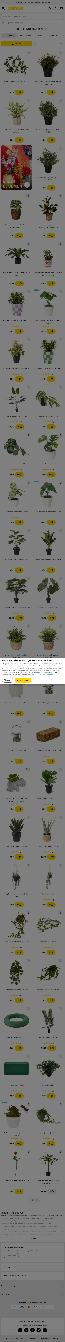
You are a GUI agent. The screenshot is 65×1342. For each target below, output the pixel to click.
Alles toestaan (23, 680)
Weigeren (7, 680)
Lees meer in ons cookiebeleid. (42, 674)
